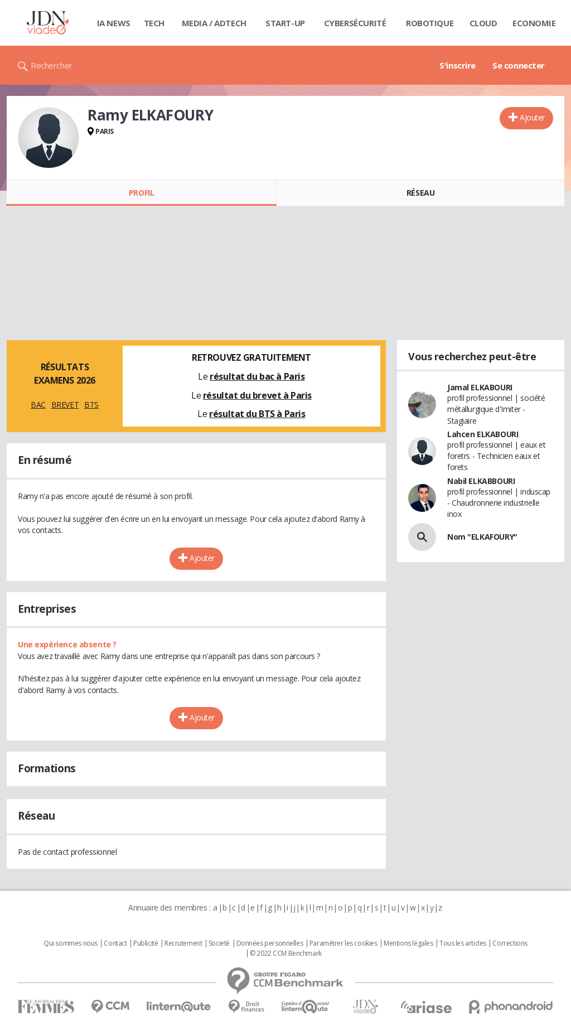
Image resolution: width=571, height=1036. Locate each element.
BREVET (65, 404)
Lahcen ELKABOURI (482, 434)
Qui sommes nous (70, 943)
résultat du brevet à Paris (257, 395)
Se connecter (518, 65)
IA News (113, 22)
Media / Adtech (214, 22)
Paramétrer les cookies (343, 943)
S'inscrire (457, 65)
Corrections (509, 943)
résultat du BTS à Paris (257, 414)
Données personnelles (269, 943)
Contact (115, 943)
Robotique (429, 22)
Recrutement (183, 943)
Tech (154, 22)
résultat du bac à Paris (257, 376)
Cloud (483, 22)
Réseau (420, 192)
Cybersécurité (355, 22)
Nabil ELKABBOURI (481, 481)
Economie (534, 22)
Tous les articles (462, 943)
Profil (141, 192)
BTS (91, 404)
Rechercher (51, 65)
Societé (219, 943)
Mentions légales (408, 943)
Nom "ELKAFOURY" (482, 536)
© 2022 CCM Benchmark (286, 953)
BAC (38, 404)
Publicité (145, 943)
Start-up (285, 22)
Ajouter (532, 117)
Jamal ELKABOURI (479, 387)
